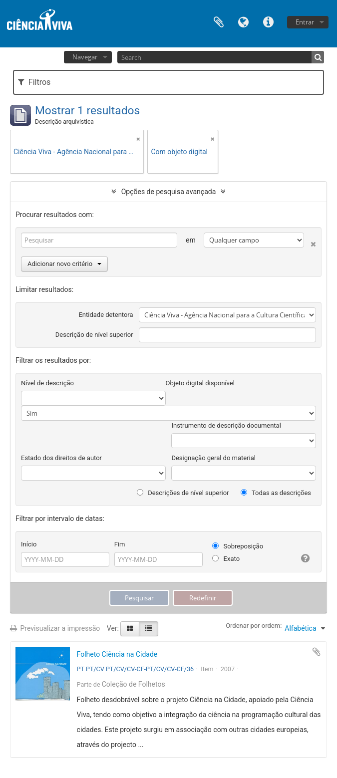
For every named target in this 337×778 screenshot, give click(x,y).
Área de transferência (218, 21)
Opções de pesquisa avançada (168, 192)
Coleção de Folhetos (133, 684)
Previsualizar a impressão (55, 628)
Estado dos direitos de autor (61, 458)
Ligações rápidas (268, 21)
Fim (119, 544)
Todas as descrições (276, 493)
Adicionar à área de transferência (317, 652)
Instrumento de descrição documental (226, 425)
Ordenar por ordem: (254, 625)
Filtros (34, 82)
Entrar (305, 21)
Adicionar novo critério (64, 263)
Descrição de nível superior (94, 334)
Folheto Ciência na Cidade (117, 654)
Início (28, 544)
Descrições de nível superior (183, 493)
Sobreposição (237, 546)
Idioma (243, 21)
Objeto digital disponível (200, 383)
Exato (226, 558)
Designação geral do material (213, 458)
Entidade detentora (105, 314)
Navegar (84, 56)
